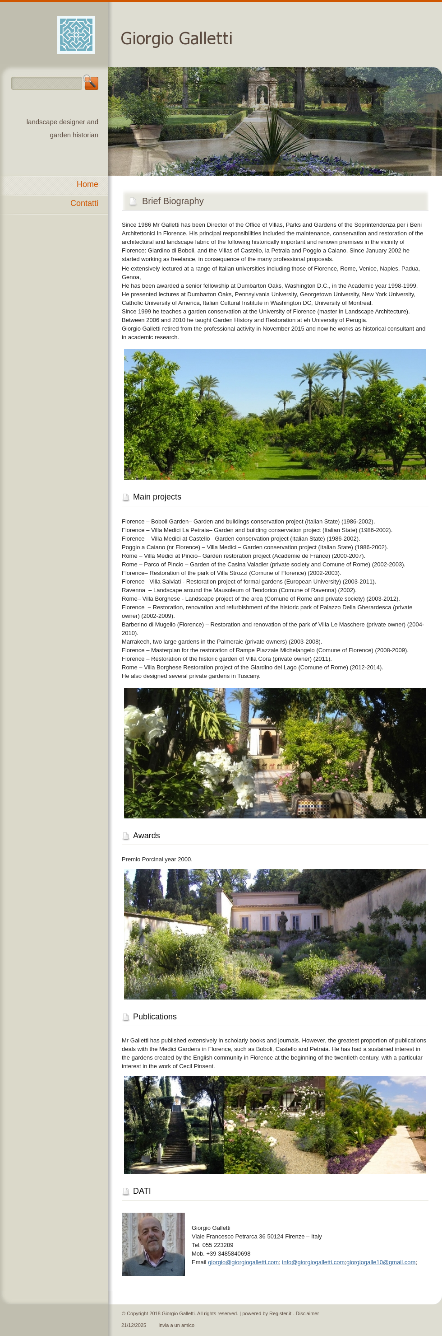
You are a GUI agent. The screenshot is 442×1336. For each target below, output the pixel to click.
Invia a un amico (176, 1325)
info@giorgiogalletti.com (313, 1262)
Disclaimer (307, 1313)
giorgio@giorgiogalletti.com (243, 1262)
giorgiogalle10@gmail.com (380, 1262)
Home (87, 184)
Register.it (280, 1313)
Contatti (84, 203)
